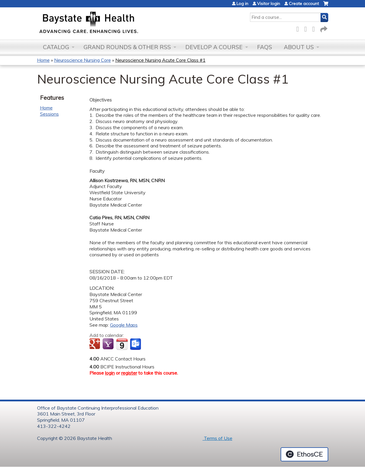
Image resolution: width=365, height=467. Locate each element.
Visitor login (268, 3)
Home (43, 60)
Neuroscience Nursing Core (82, 60)
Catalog (56, 47)
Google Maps (124, 325)
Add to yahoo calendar (109, 344)
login (110, 373)
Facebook (299, 28)
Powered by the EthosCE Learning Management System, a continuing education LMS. (304, 454)
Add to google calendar (95, 344)
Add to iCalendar (122, 344)
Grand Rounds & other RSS (127, 47)
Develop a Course (214, 47)
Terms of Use (217, 438)
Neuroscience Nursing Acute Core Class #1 (160, 60)
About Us (299, 47)
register (129, 373)
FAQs (264, 47)
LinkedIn (315, 28)
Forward (323, 28)
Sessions (49, 114)
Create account (304, 3)
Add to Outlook (136, 344)
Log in (242, 3)
